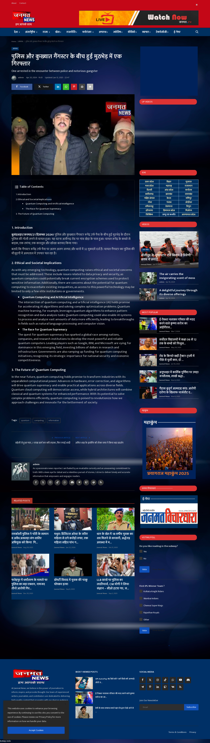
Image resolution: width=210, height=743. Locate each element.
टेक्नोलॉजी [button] (162, 32)
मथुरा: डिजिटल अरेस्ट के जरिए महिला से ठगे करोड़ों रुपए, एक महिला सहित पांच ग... (71, 538)
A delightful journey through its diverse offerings (178, 292)
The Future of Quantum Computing (36, 214)
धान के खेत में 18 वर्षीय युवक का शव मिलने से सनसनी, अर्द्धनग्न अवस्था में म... (115, 538)
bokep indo (5, 741)
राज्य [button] (46, 32)
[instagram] (158, 680)
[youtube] (180, 680)
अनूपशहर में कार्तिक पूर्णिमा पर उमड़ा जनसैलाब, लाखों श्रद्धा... (179, 374)
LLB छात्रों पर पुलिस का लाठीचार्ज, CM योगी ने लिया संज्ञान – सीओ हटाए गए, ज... (113, 584)
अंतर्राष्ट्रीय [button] (31, 32)
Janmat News (16, 547)
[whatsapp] (173, 680)
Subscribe (191, 707)
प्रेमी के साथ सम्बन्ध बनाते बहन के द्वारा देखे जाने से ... (114, 709)
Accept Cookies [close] (36, 730)
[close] (65, 704)
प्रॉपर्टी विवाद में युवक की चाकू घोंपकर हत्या (71, 582)
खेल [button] (58, 32)
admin (17, 78)
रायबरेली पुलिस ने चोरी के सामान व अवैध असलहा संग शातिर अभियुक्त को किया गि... (30, 538)
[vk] (173, 687)
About (13, 3)
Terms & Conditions (177, 732)
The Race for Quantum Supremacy (43, 209)
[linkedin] (158, 687)
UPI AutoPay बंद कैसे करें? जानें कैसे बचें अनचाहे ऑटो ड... (115, 680)
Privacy (192, 732)
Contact (22, 3)
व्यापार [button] (146, 32)
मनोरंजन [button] (88, 32)
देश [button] (17, 32)
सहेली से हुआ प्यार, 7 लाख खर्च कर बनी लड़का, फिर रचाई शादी (42, 443)
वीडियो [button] (132, 32)
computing (39, 420)
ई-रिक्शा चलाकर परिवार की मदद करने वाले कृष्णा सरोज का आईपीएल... (177, 323)
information (54, 420)
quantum (25, 420)
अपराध (20, 41)
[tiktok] (165, 680)
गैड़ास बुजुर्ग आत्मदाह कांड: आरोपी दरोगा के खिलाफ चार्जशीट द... (177, 390)
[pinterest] (150, 687)
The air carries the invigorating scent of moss (177, 276)
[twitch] (165, 687)
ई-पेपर (177, 32)
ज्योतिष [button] (118, 32)
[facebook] (142, 680)
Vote (144, 569)
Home (13, 41)
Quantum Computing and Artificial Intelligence (50, 204)
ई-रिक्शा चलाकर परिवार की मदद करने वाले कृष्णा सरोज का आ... (115, 695)
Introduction (24, 194)
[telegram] (142, 687)
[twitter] (150, 680)
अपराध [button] (103, 32)
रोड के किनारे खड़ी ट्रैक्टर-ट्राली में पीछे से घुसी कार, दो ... (177, 358)
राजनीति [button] (71, 32)
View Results (158, 569)
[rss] (180, 687)
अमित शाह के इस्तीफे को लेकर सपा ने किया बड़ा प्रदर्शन (99, 443)
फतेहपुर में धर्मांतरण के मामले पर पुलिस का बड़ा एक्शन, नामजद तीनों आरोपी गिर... (29, 584)
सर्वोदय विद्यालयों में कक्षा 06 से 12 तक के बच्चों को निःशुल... (177, 342)
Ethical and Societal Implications (35, 199)
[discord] (188, 680)
